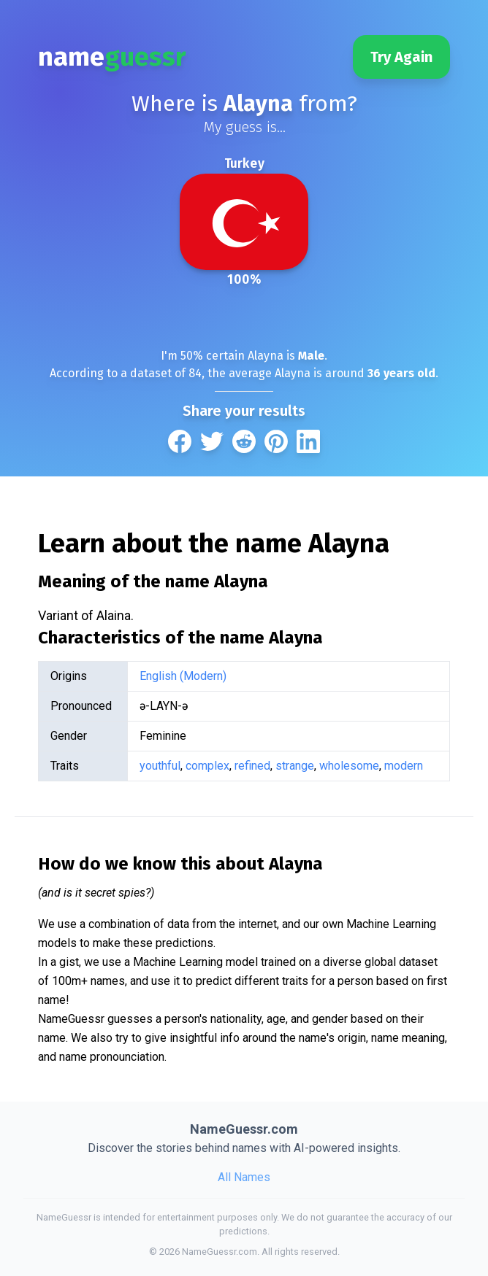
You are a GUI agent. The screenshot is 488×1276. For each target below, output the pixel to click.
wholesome (349, 766)
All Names (244, 1177)
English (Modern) (183, 676)
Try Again (401, 57)
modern (403, 766)
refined (252, 766)
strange (294, 766)
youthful (160, 766)
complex (207, 766)
